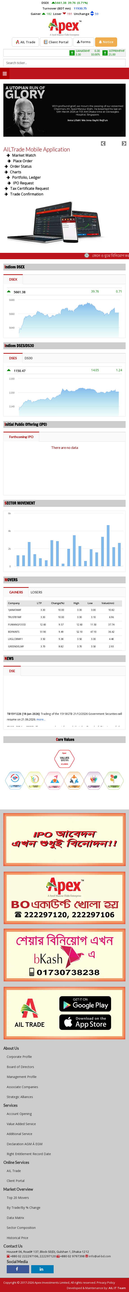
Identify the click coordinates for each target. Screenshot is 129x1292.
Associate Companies (22, 1087)
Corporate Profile (19, 1056)
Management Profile (22, 1077)
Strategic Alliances (20, 1097)
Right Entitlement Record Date (29, 1154)
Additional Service (19, 1134)
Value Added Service (21, 1124)
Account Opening (19, 1114)
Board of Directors (20, 1067)
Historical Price (17, 1238)
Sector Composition (21, 1227)
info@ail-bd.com (100, 1256)
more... (41, 725)
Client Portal (15, 1181)
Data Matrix (15, 1218)
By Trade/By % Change (23, 1207)
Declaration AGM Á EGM (24, 1144)
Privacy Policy (106, 1282)
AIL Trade (14, 1171)
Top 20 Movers (18, 1197)
